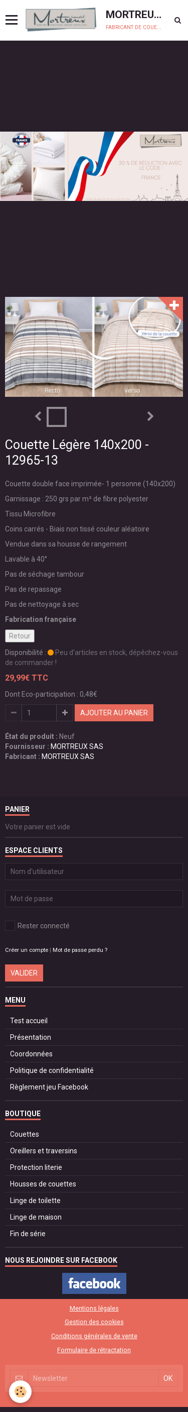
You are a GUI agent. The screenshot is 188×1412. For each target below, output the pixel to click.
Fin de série (28, 1234)
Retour (20, 636)
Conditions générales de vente (94, 1336)
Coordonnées (31, 1054)
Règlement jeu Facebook (49, 1087)
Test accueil (29, 1021)
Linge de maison (36, 1217)
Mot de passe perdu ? (80, 950)
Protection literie (36, 1167)
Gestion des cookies (94, 1322)
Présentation (30, 1037)
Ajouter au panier (114, 713)
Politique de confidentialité (52, 1070)
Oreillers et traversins (43, 1151)
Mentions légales (94, 1308)
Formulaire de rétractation (94, 1350)
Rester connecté (37, 926)
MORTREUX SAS (77, 746)
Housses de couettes (43, 1184)
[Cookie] (20, 1391)
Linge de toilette (35, 1201)
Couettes (24, 1134)
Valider (24, 973)
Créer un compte (26, 950)
